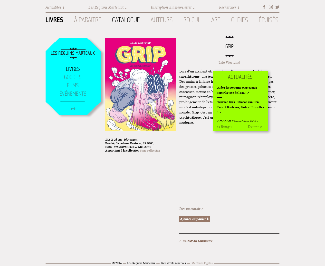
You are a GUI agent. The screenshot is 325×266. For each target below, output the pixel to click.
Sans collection (150, 150)
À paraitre (87, 20)
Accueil (73, 53)
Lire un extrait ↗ (191, 208)
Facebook (264, 7)
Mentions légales (202, 263)
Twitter (277, 7)
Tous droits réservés (173, 263)
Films (73, 85)
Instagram (271, 7)
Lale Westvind (229, 62)
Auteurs (162, 20)
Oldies (239, 20)
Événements (72, 93)
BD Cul (192, 20)
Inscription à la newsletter (171, 7)
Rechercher (227, 7)
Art (215, 20)
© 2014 (117, 263)
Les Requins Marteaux (106, 7)
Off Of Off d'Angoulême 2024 (236, 121)
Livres (54, 20)
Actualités (53, 7)
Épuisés (268, 20)
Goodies (73, 77)
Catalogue (126, 20)
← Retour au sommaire (195, 241)
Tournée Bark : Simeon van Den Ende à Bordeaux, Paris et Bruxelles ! (240, 107)
